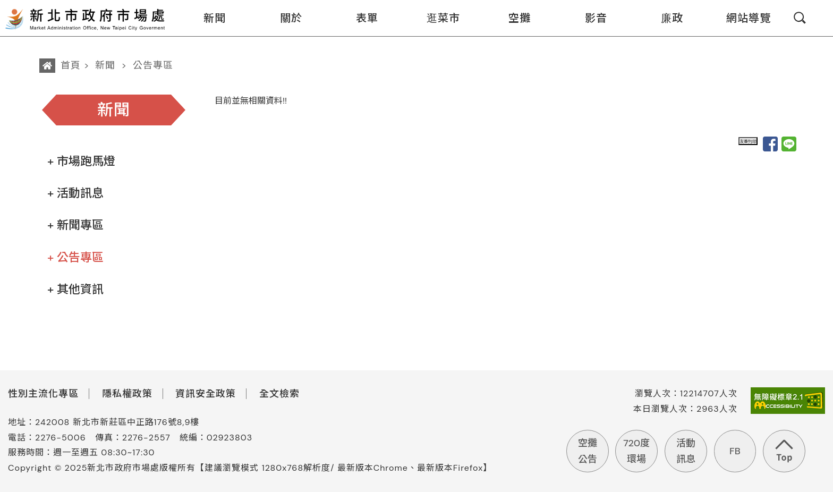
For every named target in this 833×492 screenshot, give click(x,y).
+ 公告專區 (75, 257)
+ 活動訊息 (75, 193)
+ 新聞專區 (75, 225)
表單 (360, 18)
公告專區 (153, 65)
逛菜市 (436, 18)
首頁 (71, 65)
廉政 (665, 18)
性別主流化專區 (43, 393)
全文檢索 (279, 393)
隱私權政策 (127, 393)
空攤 (513, 18)
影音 (589, 18)
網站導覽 (742, 18)
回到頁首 (784, 451)
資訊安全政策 (205, 393)
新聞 (208, 18)
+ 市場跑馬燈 (81, 161)
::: (173, 7)
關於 (284, 18)
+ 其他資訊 (75, 289)
